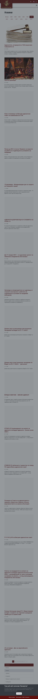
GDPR (23, 697)
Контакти (27, 697)
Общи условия (12, 697)
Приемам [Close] (19, 693)
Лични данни (19, 697)
